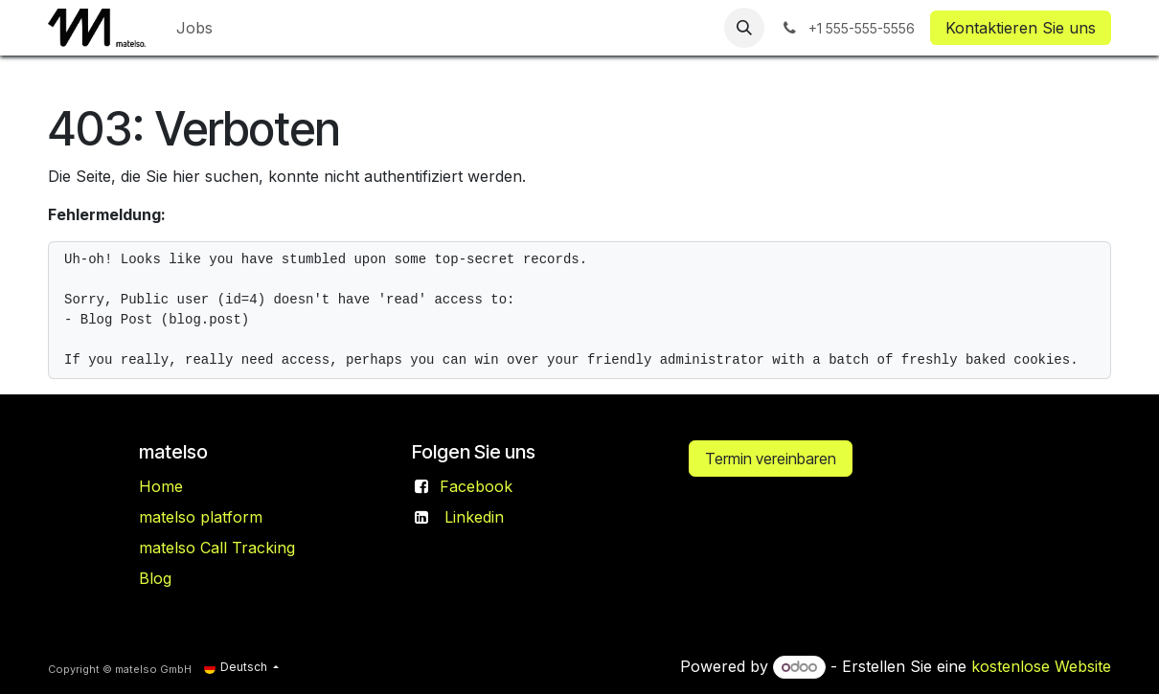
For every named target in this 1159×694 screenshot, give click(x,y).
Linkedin (474, 516)
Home (161, 486)
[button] (744, 28)
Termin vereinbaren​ (770, 458)
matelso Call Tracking (217, 547)
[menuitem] (194, 28)
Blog (155, 578)
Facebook (476, 486)
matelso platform (200, 516)
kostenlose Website (1041, 666)
